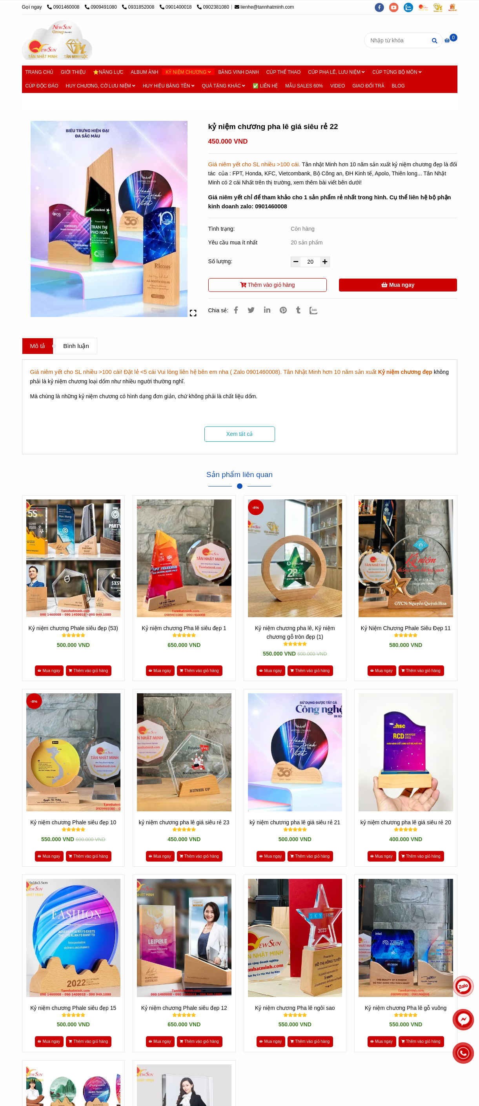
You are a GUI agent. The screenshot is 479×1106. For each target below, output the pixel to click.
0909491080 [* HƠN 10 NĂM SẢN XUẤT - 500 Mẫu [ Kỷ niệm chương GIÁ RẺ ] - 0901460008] (101, 7)
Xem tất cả (239, 434)
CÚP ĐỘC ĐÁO (41, 86)
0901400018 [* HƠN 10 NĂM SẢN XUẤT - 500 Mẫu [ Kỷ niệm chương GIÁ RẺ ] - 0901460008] (176, 7)
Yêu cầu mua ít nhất (233, 242)
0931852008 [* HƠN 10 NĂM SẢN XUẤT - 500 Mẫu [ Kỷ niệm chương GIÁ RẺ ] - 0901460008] (138, 7)
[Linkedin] (267, 310)
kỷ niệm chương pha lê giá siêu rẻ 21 (295, 822)
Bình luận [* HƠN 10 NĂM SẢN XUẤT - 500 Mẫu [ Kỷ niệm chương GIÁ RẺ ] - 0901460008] (76, 346)
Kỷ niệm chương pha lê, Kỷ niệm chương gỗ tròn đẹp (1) (295, 632)
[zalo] (411, 7)
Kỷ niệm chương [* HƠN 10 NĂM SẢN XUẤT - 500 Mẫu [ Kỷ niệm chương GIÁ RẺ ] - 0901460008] (82, 101)
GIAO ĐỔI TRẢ (368, 86)
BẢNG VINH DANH (238, 72)
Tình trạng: (222, 229)
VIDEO (337, 86)
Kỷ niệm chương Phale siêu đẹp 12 (184, 1008)
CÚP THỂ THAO (283, 72)
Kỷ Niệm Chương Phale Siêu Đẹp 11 (406, 628)
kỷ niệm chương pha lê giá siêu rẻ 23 (184, 822)
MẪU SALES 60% (304, 86)
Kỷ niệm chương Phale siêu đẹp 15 (73, 1008)
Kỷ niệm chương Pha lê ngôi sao (295, 1008)
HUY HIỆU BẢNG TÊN (169, 86)
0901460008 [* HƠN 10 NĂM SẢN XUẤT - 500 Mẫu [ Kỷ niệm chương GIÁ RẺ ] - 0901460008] (63, 7)
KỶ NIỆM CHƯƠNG (188, 72)
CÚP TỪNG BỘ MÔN (397, 72)
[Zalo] (318, 310)
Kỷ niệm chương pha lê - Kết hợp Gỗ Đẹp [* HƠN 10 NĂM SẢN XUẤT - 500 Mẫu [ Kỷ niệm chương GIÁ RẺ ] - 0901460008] (163, 101)
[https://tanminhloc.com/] (440, 7)
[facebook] (382, 7)
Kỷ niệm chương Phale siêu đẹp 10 (73, 822)
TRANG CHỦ (39, 72)
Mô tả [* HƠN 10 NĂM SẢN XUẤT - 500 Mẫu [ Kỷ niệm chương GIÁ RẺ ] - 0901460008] (38, 346)
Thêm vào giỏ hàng (267, 285)
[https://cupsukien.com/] (426, 7)
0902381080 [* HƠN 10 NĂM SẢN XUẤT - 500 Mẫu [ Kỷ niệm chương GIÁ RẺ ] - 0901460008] (213, 7)
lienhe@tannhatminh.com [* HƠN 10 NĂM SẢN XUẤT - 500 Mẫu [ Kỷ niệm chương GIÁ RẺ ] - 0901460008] (264, 7)
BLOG (398, 86)
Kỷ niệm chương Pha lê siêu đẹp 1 (184, 628)
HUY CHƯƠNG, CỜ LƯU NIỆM (100, 86)
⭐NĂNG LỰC (108, 72)
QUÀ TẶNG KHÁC (223, 86)
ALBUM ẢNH (144, 72)
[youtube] (396, 7)
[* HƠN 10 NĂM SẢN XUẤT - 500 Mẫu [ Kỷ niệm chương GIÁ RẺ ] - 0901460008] (450, 40)
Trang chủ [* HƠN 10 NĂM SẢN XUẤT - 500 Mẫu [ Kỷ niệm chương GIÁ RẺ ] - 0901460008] (40, 101)
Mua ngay (397, 285)
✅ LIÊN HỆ (265, 86)
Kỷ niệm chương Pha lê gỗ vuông (405, 1008)
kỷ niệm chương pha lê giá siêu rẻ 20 (406, 822)
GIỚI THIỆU (73, 72)
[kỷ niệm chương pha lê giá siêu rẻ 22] (57, 40)
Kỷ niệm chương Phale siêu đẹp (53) (73, 628)
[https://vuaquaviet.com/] (454, 7)
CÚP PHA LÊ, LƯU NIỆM (336, 72)
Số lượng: (221, 261)
